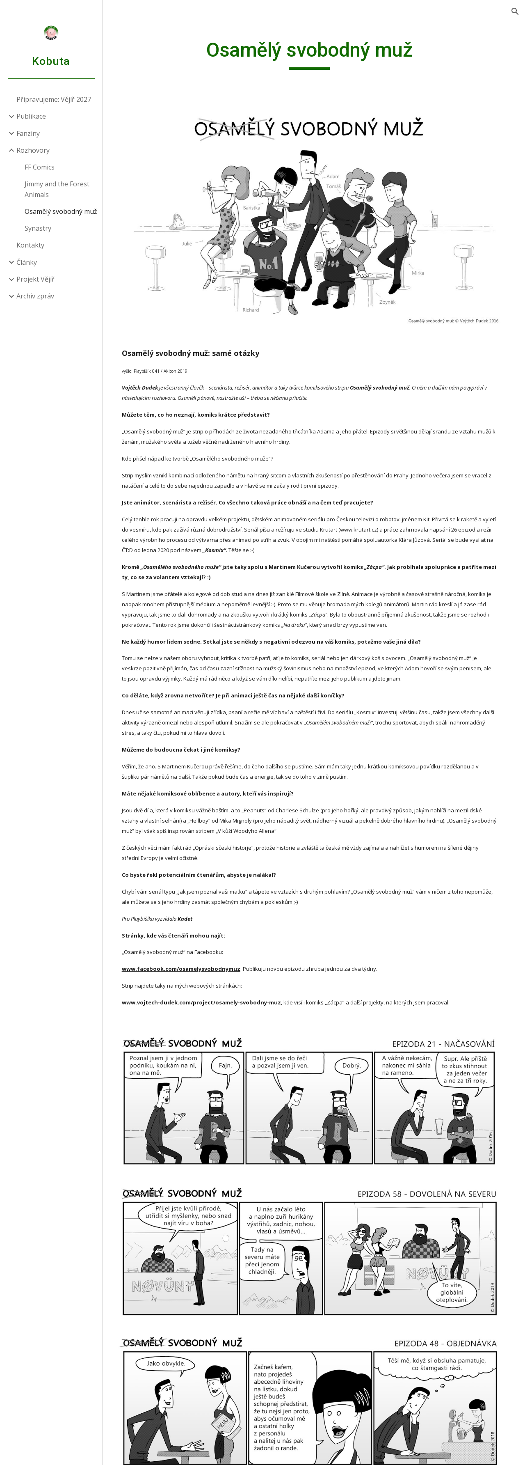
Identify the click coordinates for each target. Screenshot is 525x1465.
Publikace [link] (31, 116)
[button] (515, 11)
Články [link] (26, 262)
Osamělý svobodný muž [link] (61, 211)
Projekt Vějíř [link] (35, 279)
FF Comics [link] (40, 167)
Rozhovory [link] (33, 150)
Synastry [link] (38, 228)
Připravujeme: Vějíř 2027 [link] (53, 99)
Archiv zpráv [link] (35, 295)
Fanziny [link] (28, 133)
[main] (313, 53)
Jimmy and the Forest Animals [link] (57, 189)
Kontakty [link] (30, 245)
